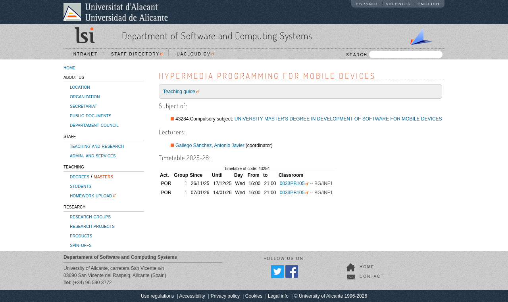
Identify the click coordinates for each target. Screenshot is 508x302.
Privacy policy (225, 296)
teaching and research (97, 146)
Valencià (398, 4)
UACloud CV (195, 54)
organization (85, 96)
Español (367, 4)
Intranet (84, 54)
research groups (90, 216)
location (80, 87)
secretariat (83, 106)
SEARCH (394, 54)
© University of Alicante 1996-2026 (330, 296)
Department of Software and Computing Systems (217, 35)
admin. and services (92, 155)
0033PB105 (292, 183)
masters (103, 176)
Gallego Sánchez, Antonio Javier (209, 145)
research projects (92, 226)
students (80, 186)
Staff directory (137, 54)
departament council (94, 125)
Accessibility (192, 296)
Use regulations (157, 296)
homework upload (91, 195)
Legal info (278, 296)
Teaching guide (179, 91)
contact (372, 276)
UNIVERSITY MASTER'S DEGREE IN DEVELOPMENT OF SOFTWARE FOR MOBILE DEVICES (338, 119)
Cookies (253, 296)
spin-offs (81, 245)
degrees (79, 176)
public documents (90, 115)
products (81, 235)
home (69, 67)
